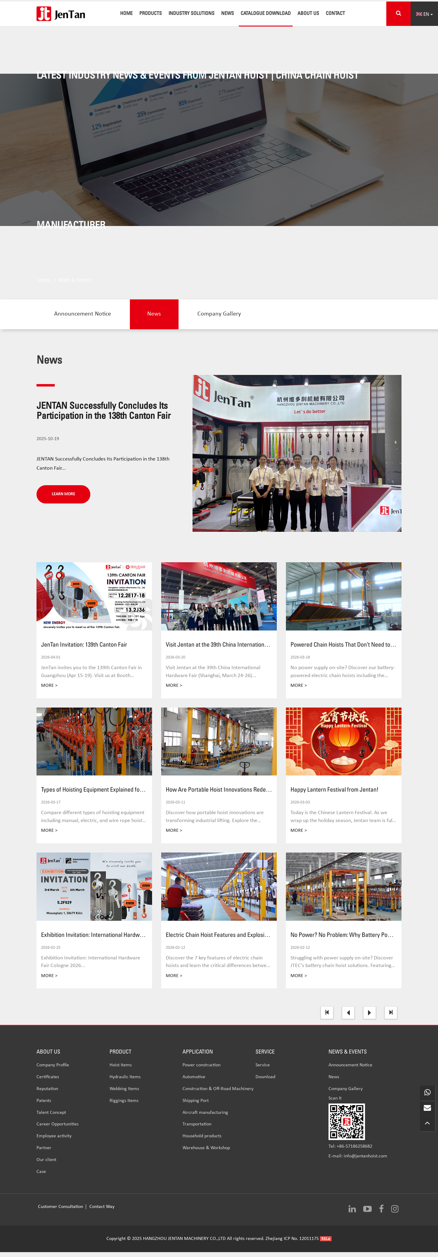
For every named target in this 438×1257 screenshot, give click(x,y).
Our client (46, 1165)
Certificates (47, 1082)
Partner (43, 1153)
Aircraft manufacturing (205, 1118)
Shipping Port (195, 1106)
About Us (308, 13)
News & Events (74, 285)
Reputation (47, 1094)
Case (41, 1177)
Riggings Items (123, 1106)
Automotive (193, 1082)
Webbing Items (124, 1094)
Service (262, 1070)
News (227, 13)
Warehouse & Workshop (206, 1153)
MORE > (49, 691)
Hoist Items (120, 1070)
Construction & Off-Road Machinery (217, 1094)
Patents (43, 1106)
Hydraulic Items (125, 1082)
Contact (335, 13)
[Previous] (348, 1018)
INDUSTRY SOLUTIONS (191, 13)
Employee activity (53, 1141)
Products (150, 13)
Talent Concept (51, 1118)
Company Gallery (222, 320)
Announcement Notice (83, 320)
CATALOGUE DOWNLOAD (266, 13)
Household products (201, 1141)
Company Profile (52, 1070)
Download (265, 1082)
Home (126, 13)
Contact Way (101, 1212)
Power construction (201, 1070)
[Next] (369, 1018)
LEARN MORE (63, 499)
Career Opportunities (57, 1130)
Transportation (196, 1130)
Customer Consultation (61, 1212)
